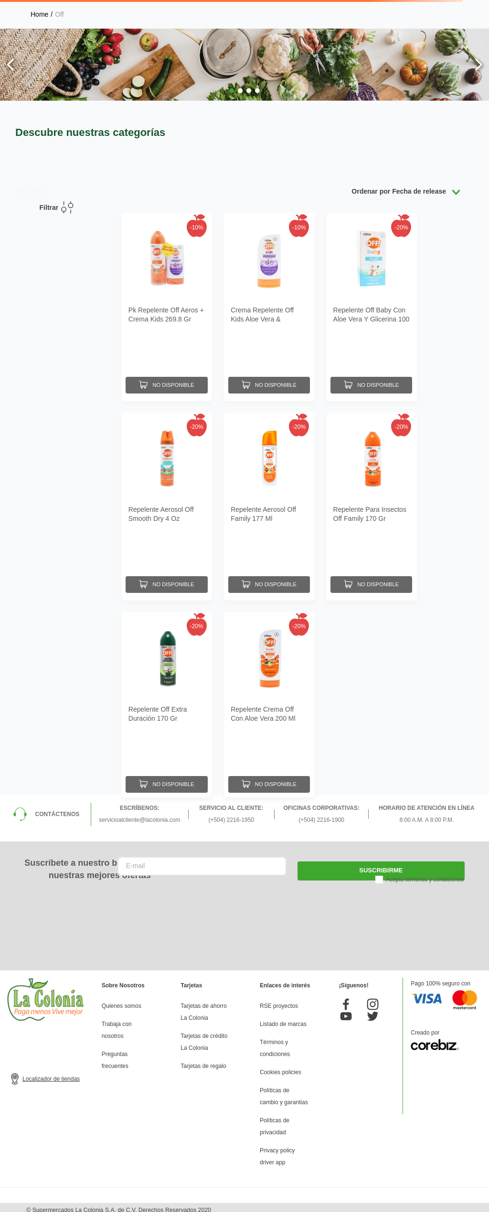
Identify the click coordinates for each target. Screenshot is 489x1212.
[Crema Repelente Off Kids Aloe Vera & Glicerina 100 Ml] (268, 305)
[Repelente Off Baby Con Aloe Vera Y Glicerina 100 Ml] (371, 305)
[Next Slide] (478, 64)
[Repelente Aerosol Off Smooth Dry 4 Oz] (166, 502)
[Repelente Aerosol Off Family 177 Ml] (268, 502)
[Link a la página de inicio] (39, 14)
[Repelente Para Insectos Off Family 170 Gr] (371, 502)
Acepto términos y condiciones (425, 874)
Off (59, 14)
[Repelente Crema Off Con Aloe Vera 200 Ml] (268, 699)
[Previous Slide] (11, 64)
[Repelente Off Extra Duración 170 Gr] (166, 699)
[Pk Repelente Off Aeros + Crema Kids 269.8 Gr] (166, 305)
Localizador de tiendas (51, 1074)
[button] (231, 90)
